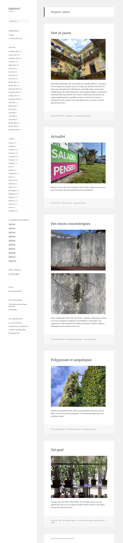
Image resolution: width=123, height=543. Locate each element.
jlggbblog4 (12, 236)
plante (89, 116)
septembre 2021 (14, 58)
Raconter (12, 201)
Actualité (58, 136)
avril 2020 (12, 116)
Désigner (12, 163)
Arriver (11, 143)
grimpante (87, 429)
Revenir (11, 204)
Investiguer (12, 190)
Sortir (10, 207)
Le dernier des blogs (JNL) (17, 330)
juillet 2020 (12, 106)
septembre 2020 (14, 99)
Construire (12, 156)
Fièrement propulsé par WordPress (62, 538)
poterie (102, 520)
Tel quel (57, 449)
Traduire (12, 211)
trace (95, 339)
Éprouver (12, 180)
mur (86, 339)
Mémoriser (12, 194)
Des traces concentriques (70, 223)
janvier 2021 (13, 85)
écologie (78, 116)
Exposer (11, 184)
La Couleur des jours (15, 323)
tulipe (53, 522)
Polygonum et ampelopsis (71, 359)
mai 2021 (12, 72)
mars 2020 (12, 119)
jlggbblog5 (12, 240)
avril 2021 (12, 75)
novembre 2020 (14, 92)
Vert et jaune (61, 33)
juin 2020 (12, 109)
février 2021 (13, 82)
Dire (10, 167)
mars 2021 (12, 79)
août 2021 (12, 62)
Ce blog (11, 35)
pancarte (78, 203)
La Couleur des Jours (15, 38)
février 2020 (13, 123)
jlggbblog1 (12, 224)
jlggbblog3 (12, 232)
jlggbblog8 (12, 253)
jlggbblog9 (12, 257)
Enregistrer (12, 173)
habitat (84, 116)
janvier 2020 (13, 126)
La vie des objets (14, 274)
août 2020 (12, 102)
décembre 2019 (14, 130)
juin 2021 (12, 68)
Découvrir (12, 160)
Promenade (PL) (14, 333)
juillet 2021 (12, 65)
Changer (11, 146)
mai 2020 (12, 113)
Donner (11, 170)
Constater (12, 153)
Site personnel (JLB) (15, 291)
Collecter (12, 150)
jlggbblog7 (14, 8)
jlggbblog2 (12, 228)
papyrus (91, 520)
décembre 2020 (14, 89)
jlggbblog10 (12, 261)
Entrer (11, 177)
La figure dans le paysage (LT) (18, 326)
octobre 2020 (13, 96)
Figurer (11, 187)
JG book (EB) (13, 310)
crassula (82, 520)
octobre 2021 (13, 55)
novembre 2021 (14, 51)
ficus (86, 520)
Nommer (11, 197)
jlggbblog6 (12, 244)
